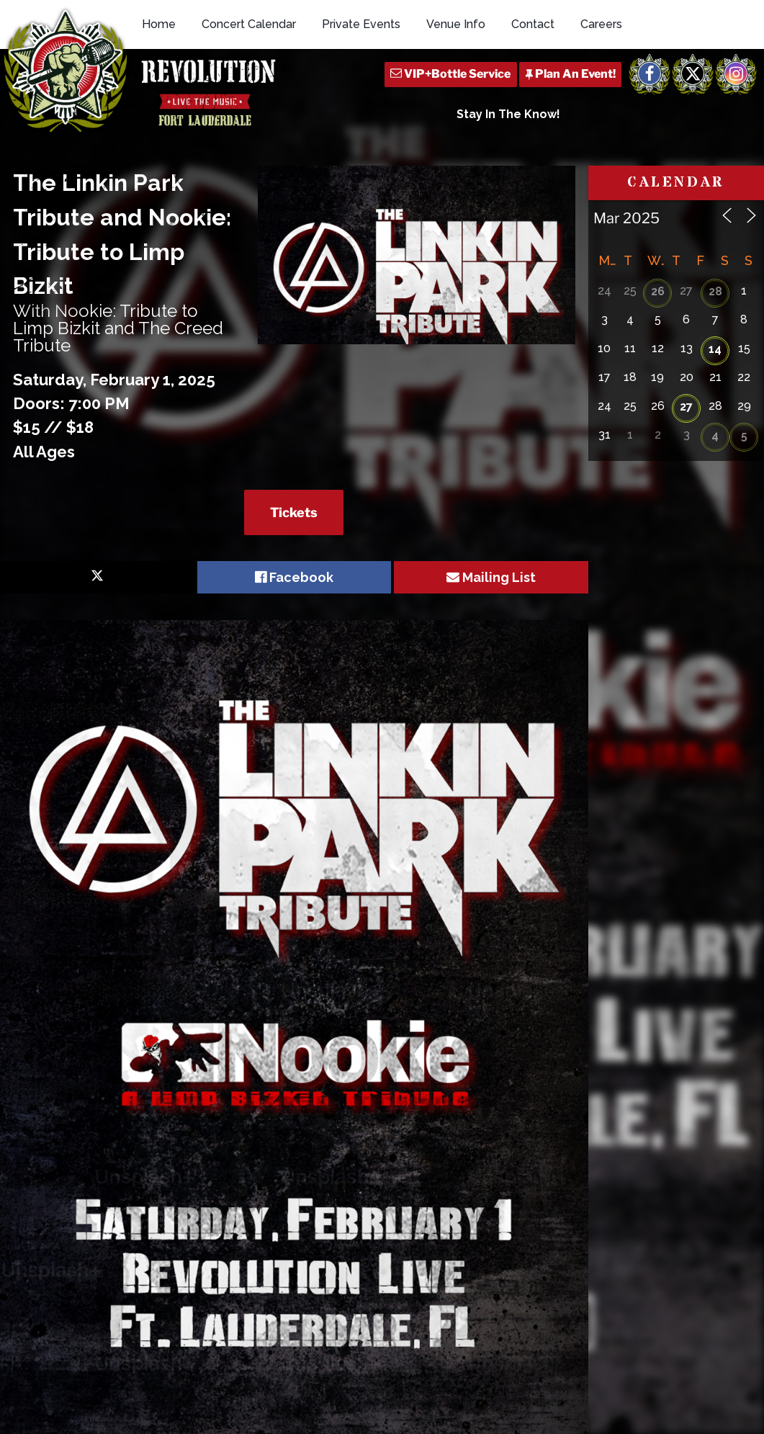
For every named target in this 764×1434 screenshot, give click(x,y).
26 (658, 291)
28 (715, 291)
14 (715, 349)
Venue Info (455, 24)
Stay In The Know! (508, 114)
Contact (532, 24)
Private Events (361, 24)
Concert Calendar (249, 24)
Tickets (294, 512)
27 (686, 406)
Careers (601, 24)
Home (159, 24)
